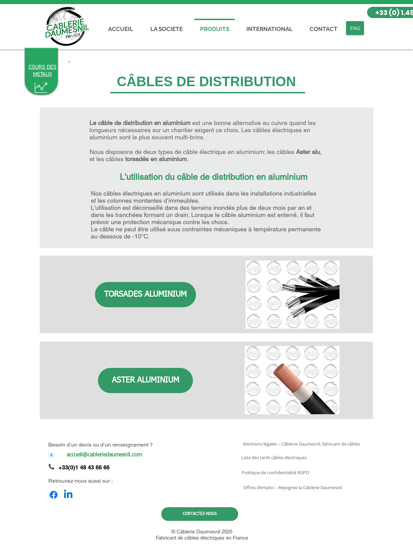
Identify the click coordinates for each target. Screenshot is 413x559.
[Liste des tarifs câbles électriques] (274, 457)
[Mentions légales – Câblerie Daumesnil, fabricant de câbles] (301, 444)
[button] (69, 61)
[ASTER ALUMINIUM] (145, 380)
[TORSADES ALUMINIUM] (145, 294)
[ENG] (355, 28)
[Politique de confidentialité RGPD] (275, 472)
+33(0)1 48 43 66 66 (84, 467)
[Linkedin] (68, 495)
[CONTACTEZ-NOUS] (199, 514)
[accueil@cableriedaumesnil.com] (104, 455)
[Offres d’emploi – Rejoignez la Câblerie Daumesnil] (292, 487)
